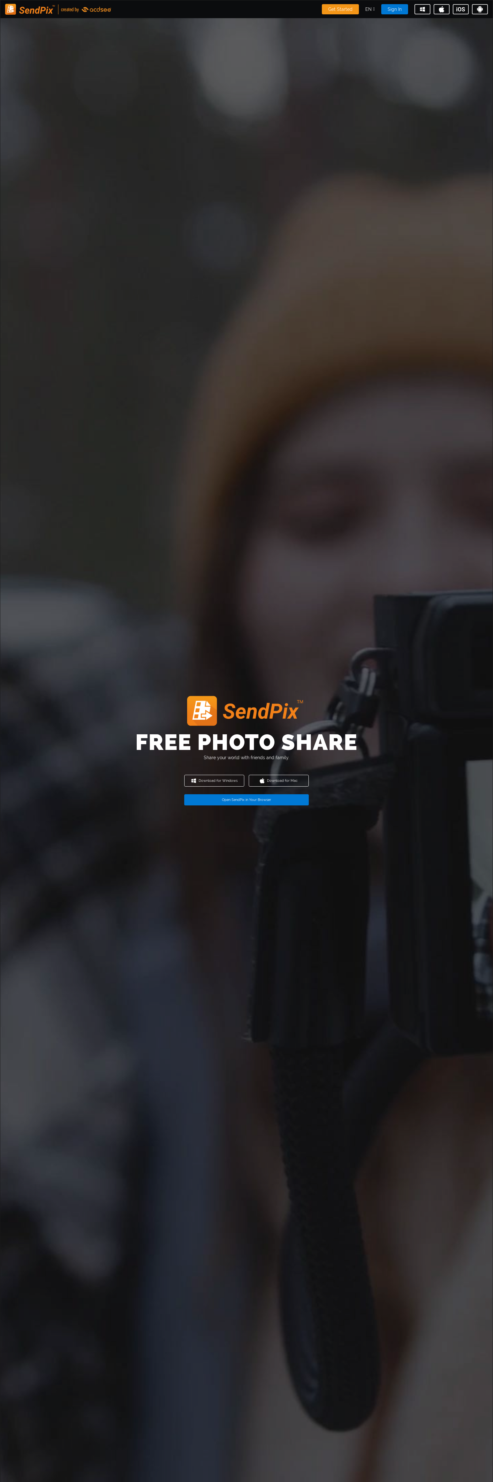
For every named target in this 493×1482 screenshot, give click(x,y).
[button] (370, 9)
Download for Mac (279, 780)
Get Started (340, 9)
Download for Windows (214, 780)
